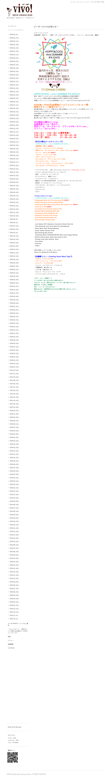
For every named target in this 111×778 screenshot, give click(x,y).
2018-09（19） (14, 340)
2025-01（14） (14, 84)
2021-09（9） (14, 219)
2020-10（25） (14, 256)
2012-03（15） (14, 601)
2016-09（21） (14, 420)
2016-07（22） (14, 427)
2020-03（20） (14, 279)
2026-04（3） (14, 34)
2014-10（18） (14, 497)
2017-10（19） (14, 376)
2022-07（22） (14, 185)
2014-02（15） (14, 524)
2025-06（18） (14, 68)
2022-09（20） (14, 178)
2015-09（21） (14, 460)
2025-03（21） (14, 78)
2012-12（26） (14, 571)
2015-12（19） (14, 450)
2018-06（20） (14, 350)
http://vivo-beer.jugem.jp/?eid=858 (78, 118)
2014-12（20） (14, 491)
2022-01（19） (14, 205)
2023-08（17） (14, 141)
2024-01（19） (14, 125)
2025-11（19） (14, 51)
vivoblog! (11, 648)
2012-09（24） (14, 581)
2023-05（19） (14, 152)
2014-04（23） (14, 517)
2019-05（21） (14, 313)
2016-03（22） (14, 440)
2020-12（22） (14, 249)
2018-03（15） (14, 360)
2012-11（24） (14, 575)
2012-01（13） (14, 608)
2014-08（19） (14, 504)
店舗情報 (10, 644)
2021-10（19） (14, 215)
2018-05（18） (14, 353)
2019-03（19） (14, 319)
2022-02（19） (14, 202)
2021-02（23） (14, 242)
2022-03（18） (14, 199)
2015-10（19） (14, 457)
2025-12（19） (14, 47)
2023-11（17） (14, 131)
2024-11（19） (14, 91)
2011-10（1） (14, 618)
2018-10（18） (14, 336)
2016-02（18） (14, 444)
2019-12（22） (14, 289)
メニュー (10, 640)
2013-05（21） (14, 554)
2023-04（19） (14, 155)
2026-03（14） (14, 37)
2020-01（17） (14, 286)
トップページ (12, 26)
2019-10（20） (14, 296)
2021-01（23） (14, 246)
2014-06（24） (14, 511)
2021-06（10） (14, 229)
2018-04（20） (14, 356)
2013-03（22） (14, 561)
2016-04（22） (14, 437)
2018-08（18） (14, 343)
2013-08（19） (14, 544)
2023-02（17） (14, 162)
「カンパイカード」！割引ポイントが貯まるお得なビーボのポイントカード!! (18, 631)
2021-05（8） (14, 232)
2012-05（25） (14, 595)
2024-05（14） (14, 111)
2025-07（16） (14, 64)
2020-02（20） (14, 282)
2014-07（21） (14, 507)
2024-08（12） (14, 101)
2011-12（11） (14, 612)
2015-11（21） (14, 454)
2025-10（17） (14, 54)
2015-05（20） (14, 474)
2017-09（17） (14, 380)
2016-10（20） (14, 417)
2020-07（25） (14, 266)
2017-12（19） (14, 370)
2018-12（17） (14, 329)
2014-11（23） (14, 494)
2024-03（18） (14, 118)
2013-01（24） (14, 568)
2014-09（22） (14, 501)
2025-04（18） (14, 74)
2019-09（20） (14, 299)
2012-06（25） (14, 591)
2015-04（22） (14, 477)
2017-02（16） (14, 403)
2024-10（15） (14, 94)
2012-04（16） (14, 598)
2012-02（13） (14, 605)
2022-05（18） (14, 192)
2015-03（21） (14, 481)
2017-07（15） (14, 387)
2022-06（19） (14, 188)
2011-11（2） (14, 615)
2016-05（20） (14, 434)
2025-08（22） (14, 61)
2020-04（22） (14, 276)
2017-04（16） (14, 397)
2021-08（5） (14, 222)
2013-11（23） (14, 534)
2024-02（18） (14, 121)
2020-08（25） (14, 262)
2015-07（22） (14, 467)
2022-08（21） (14, 182)
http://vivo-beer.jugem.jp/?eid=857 (78, 100)
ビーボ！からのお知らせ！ (16, 30)
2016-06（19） (14, 430)
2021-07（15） (14, 225)
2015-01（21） (14, 487)
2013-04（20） (14, 558)
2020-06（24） (14, 269)
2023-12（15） (14, 128)
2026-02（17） (14, 41)
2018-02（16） (14, 363)
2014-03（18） (14, 521)
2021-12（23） (14, 209)
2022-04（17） (14, 195)
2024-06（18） (14, 108)
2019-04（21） (14, 316)
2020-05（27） (14, 272)
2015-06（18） (14, 470)
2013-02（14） (14, 564)
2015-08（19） (14, 464)
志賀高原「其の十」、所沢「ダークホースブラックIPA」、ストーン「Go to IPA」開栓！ (67, 35)
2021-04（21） (14, 235)
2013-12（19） (14, 531)
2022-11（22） (14, 172)
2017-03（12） (14, 400)
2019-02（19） (14, 323)
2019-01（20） (14, 326)
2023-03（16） (14, 158)
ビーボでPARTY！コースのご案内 (18, 624)
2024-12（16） (14, 88)
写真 (9, 636)
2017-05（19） (14, 393)
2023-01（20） (14, 165)
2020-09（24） (14, 259)
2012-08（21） (14, 585)
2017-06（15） (14, 390)
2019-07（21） (14, 306)
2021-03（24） (14, 239)
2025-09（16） (14, 57)
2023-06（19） (14, 148)
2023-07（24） (14, 145)
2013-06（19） (14, 551)
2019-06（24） (14, 309)
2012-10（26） (14, 578)
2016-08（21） (14, 423)
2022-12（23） (14, 168)
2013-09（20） (14, 541)
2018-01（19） (14, 366)
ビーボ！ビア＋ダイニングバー (21, 774)
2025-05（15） (14, 71)
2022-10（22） (14, 175)
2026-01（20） (14, 44)
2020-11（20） (14, 252)
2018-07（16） (14, 346)
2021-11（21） (14, 212)
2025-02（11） (14, 81)
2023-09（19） (14, 138)
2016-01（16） (14, 447)
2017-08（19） (14, 383)
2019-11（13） (14, 293)
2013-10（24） (14, 538)
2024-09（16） (14, 98)
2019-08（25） (14, 303)
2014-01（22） (14, 528)
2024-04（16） (14, 115)
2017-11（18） (14, 373)
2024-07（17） (14, 104)
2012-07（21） (14, 588)
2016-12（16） (14, 410)
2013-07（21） (14, 548)
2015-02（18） (14, 484)
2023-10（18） (14, 135)
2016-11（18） (14, 413)
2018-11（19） (14, 333)
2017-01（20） (14, 407)
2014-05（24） (14, 514)
